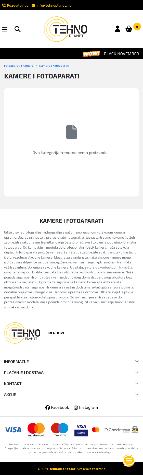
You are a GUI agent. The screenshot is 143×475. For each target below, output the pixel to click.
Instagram (86, 407)
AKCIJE (10, 394)
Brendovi (55, 333)
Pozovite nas (15, 5)
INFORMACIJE (16, 361)
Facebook (57, 407)
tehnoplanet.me (63, 468)
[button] (8, 29)
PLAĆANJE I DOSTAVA (24, 372)
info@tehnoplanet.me (52, 5)
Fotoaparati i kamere (19, 65)
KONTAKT (13, 383)
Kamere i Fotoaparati (54, 65)
